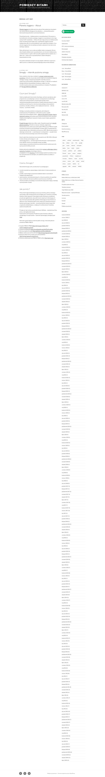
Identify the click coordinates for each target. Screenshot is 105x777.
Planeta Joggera (24, 29)
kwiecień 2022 (65, 345)
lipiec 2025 (64, 239)
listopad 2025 (65, 228)
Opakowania (65, 43)
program (79, 153)
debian (67, 143)
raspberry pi (78, 156)
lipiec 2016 (64, 532)
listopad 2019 (65, 423)
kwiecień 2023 (65, 312)
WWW (79, 166)
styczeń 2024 (65, 288)
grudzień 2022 (65, 323)
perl (75, 150)
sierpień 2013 (65, 627)
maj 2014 (64, 602)
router (75, 158)
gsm (64, 145)
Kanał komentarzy (66, 129)
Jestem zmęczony (66, 51)
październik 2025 (66, 231)
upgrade (64, 166)
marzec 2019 (65, 445)
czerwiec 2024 (65, 274)
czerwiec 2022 (65, 339)
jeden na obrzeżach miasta (45, 114)
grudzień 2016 (65, 518)
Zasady (63, 203)
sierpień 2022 (65, 334)
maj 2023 (64, 309)
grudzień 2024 (65, 258)
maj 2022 (64, 342)
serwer (64, 161)
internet (73, 145)
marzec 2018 (65, 478)
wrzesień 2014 (65, 592)
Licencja (64, 198)
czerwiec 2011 (65, 697)
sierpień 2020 (65, 399)
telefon (74, 163)
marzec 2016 (65, 543)
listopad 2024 (65, 260)
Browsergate (65, 49)
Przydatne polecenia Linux (68, 184)
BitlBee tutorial (65, 174)
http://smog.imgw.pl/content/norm (29, 236)
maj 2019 (64, 440)
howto (67, 145)
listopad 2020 (65, 391)
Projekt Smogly (24, 123)
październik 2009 (66, 752)
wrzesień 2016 (65, 527)
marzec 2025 (65, 250)
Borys (63, 71)
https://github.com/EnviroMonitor (42, 231)
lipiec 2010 (64, 727)
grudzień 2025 (65, 225)
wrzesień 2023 (65, 299)
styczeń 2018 (65, 483)
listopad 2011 (65, 684)
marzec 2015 (65, 575)
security (81, 158)
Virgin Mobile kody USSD (67, 189)
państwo (70, 150)
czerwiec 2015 (65, 567)
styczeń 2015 (65, 581)
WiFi (69, 166)
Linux (63, 98)
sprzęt (82, 161)
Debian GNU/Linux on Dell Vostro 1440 (71, 177)
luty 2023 (64, 317)
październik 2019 (66, 426)
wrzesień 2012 (65, 657)
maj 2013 (64, 635)
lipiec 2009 (64, 760)
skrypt (77, 161)
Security (64, 109)
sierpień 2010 (65, 725)
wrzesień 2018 (65, 461)
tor (78, 163)
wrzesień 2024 (65, 266)
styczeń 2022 (65, 353)
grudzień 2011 (65, 681)
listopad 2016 (65, 521)
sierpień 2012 (65, 659)
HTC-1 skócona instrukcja (68, 46)
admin (64, 140)
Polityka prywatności (66, 206)
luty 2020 (64, 415)
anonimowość (76, 140)
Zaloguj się (64, 123)
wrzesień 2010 (65, 722)
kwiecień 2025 (65, 247)
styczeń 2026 (65, 223)
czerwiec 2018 (65, 469)
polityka (79, 150)
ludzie (72, 148)
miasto (77, 148)
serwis (69, 161)
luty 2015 (64, 578)
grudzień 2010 (65, 714)
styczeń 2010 (65, 744)
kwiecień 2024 (65, 279)
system (69, 163)
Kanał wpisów (65, 126)
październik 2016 (66, 524)
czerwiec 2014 (65, 600)
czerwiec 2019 (65, 437)
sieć (73, 161)
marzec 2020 (65, 412)
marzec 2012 (65, 673)
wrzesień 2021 (65, 364)
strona (64, 163)
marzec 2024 (65, 282)
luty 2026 (64, 220)
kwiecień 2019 (65, 442)
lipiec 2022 (64, 336)
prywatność (65, 156)
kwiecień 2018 (65, 475)
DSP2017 (64, 90)
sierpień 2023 (65, 301)
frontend (27, 151)
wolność (74, 166)
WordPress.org (65, 131)
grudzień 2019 (65, 421)
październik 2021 (66, 361)
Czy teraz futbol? (66, 40)
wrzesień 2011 (65, 689)
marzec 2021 (65, 380)
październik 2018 (66, 459)
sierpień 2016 (65, 529)
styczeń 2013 (65, 646)
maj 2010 (64, 733)
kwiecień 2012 (65, 670)
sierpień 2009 (65, 757)
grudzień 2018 (65, 453)
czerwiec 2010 (65, 730)
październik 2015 (66, 556)
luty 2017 (64, 513)
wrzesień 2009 (65, 754)
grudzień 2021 (65, 355)
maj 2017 (64, 505)
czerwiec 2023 (65, 307)
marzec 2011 (65, 706)
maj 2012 (64, 668)
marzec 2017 (65, 510)
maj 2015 (64, 570)
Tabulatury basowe (66, 187)
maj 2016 (64, 537)
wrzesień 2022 (65, 331)
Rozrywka (64, 106)
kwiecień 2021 (65, 377)
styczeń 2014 (65, 613)
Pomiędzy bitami (34, 5)
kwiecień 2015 (65, 573)
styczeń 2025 (65, 255)
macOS (63, 101)
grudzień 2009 (65, 746)
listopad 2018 (65, 456)
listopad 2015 (65, 554)
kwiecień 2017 (65, 507)
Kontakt (63, 200)
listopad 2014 (65, 586)
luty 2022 (64, 350)
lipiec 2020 (64, 402)
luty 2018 (64, 480)
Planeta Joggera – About (30, 25)
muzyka (64, 150)
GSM (63, 93)
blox (63, 143)
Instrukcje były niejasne (67, 59)
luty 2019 (64, 448)
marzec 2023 (65, 315)
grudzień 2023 (65, 290)
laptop (64, 148)
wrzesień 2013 (65, 624)
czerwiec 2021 (65, 372)
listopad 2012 (65, 651)
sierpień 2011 (65, 692)
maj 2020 (64, 407)
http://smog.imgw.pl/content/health (47, 233)
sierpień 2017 (65, 497)
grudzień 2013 (65, 616)
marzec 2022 (65, 347)
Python (71, 156)
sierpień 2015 (65, 562)
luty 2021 (64, 383)
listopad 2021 (65, 358)
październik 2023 (66, 296)
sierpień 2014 (65, 594)
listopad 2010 (65, 716)
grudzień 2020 (65, 388)
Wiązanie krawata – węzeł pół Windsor (71, 192)
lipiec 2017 (64, 499)
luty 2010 (64, 741)
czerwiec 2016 (65, 535)
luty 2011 (64, 708)
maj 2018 (64, 472)
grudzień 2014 (65, 583)
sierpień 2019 (65, 431)
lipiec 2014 (64, 597)
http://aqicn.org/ (49, 238)
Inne (63, 96)
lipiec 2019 (64, 434)
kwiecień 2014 (65, 605)
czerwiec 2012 (65, 665)
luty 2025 (64, 252)
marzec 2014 (65, 608)
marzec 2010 (65, 738)
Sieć (63, 112)
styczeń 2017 (65, 516)
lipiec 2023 (64, 304)
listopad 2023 (65, 293)
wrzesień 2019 (65, 429)
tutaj (21, 217)
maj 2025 (64, 244)
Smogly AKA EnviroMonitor (29, 86)
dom (72, 143)
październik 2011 (66, 687)
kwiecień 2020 (65, 410)
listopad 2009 (65, 749)
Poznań (64, 153)
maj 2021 (64, 375)
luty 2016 (64, 545)
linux (68, 148)
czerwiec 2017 (65, 502)
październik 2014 (66, 589)
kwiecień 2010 (65, 735)
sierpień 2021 (65, 366)
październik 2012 (66, 654)
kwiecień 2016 (65, 540)
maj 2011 (64, 700)
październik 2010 (66, 719)
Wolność (64, 115)
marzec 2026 (65, 217)
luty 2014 (64, 611)
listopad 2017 (65, 488)
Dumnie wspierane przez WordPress (66, 773)
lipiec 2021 (64, 369)
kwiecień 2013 (65, 638)
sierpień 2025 (65, 236)
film (76, 143)
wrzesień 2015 (65, 559)
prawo (74, 153)
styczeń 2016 (65, 548)
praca (69, 153)
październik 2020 (66, 393)
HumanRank (65, 54)
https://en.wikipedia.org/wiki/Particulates (42, 229)
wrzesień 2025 (65, 233)
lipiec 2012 (64, 662)
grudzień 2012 (65, 649)
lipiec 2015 (64, 564)
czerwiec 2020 (65, 404)
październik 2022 (66, 328)
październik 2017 (66, 491)
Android (63, 87)
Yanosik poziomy (66, 195)
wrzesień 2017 (65, 494)
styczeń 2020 (65, 418)
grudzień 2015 (65, 551)
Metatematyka (65, 104)
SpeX (63, 76)
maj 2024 (64, 277)
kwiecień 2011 (65, 703)
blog (82, 140)
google (80, 143)
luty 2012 (64, 676)
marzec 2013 (65, 640)
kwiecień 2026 (65, 214)
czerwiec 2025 (65, 242)
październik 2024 (66, 263)
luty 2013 (64, 643)
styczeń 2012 (65, 678)
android (69, 140)
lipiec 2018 (64, 467)
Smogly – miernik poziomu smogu (34, 72)
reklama (70, 158)
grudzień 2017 (65, 486)
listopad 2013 (65, 619)
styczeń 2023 (65, 320)
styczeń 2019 (65, 451)
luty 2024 (64, 285)
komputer (79, 145)
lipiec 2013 (64, 630)
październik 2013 (66, 621)
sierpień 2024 (65, 269)
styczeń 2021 (65, 385)
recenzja (65, 158)
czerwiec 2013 (65, 632)
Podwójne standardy (66, 57)
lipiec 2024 (64, 271)
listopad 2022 (65, 326)
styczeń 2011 (65, 711)
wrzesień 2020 (65, 396)
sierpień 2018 (65, 464)
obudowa (32, 153)
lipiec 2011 (64, 695)
